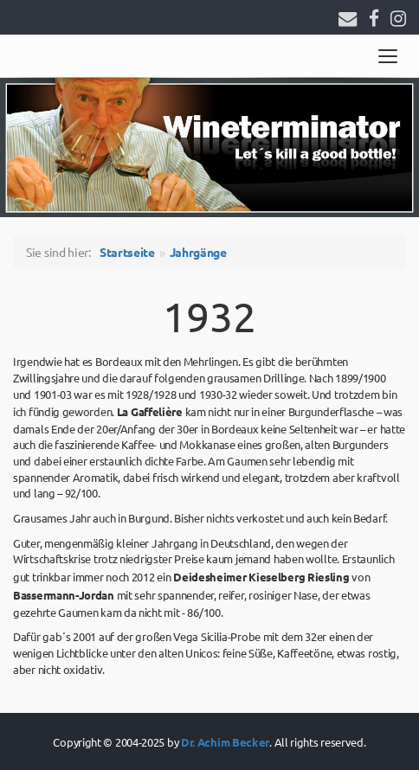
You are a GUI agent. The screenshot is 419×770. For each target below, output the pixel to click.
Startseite (127, 252)
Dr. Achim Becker (225, 742)
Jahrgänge (198, 252)
